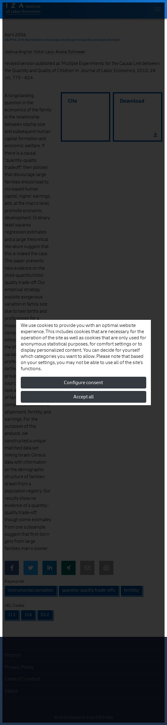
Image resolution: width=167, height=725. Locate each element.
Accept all (83, 397)
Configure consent (83, 383)
